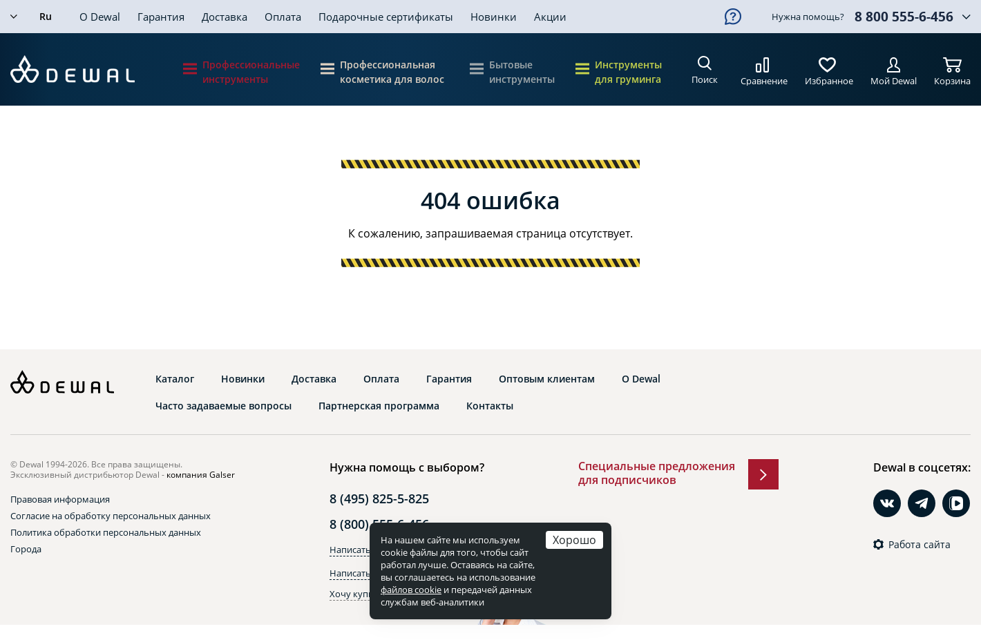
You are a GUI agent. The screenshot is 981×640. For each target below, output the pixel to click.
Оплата (283, 16)
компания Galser (200, 475)
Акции (550, 16)
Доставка (224, 16)
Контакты (489, 406)
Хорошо (574, 539)
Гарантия (160, 16)
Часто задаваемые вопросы (223, 406)
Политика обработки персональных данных (105, 532)
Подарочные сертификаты (385, 16)
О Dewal (99, 16)
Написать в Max (364, 573)
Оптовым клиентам (547, 379)
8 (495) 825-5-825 (379, 498)
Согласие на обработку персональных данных (110, 516)
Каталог (174, 379)
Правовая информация (60, 499)
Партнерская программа (378, 406)
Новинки (493, 16)
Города (25, 549)
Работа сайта (919, 545)
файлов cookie (411, 589)
